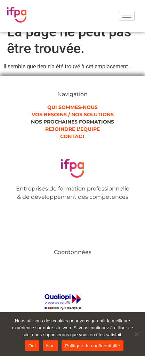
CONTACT (72, 136)
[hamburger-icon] (127, 16)
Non (50, 345)
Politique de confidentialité (92, 345)
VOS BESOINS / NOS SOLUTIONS (73, 114)
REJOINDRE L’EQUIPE (72, 129)
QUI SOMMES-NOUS (72, 107)
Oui (32, 345)
